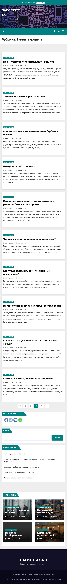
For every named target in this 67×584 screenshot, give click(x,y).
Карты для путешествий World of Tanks (19, 472)
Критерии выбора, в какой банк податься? (28, 378)
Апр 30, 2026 (12, 516)
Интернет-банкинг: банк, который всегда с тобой (32, 305)
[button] (54, 31)
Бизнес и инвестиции (12, 507)
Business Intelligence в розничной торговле (21, 467)
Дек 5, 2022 (9, 65)
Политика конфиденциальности (51, 579)
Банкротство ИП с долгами (19, 166)
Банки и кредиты (9, 57)
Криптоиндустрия (11, 530)
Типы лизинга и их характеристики (24, 96)
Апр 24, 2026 (44, 539)
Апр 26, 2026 (12, 539)
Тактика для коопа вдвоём (14, 454)
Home (8, 579)
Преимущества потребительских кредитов (28, 61)
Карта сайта (35, 579)
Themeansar (50, 574)
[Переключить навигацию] (63, 31)
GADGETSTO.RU (33, 560)
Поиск (6, 430)
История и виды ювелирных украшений (19, 478)
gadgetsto (21, 65)
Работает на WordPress (20, 574)
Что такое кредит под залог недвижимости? (29, 239)
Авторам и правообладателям (20, 579)
